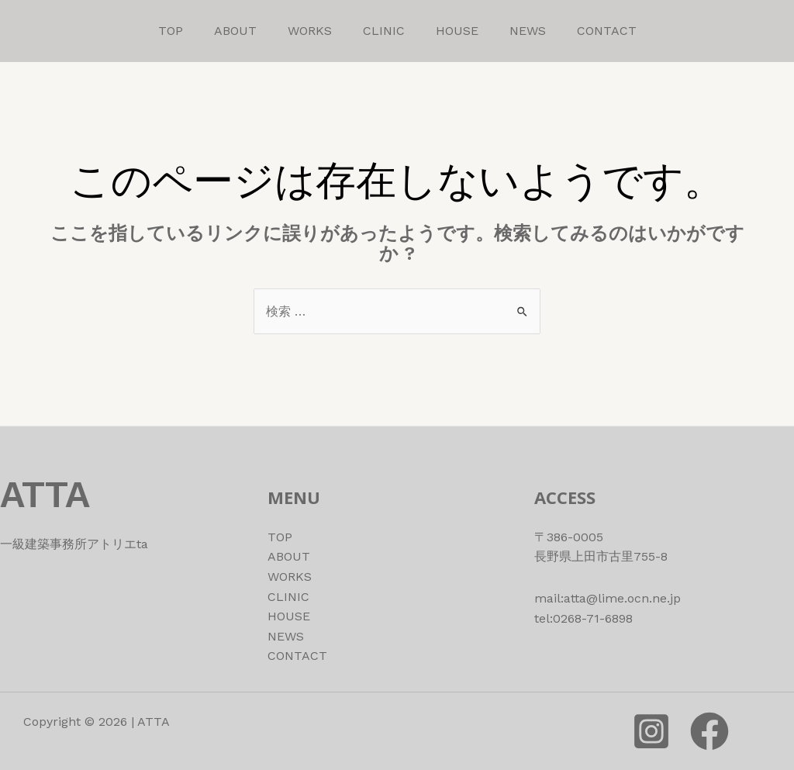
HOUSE (457, 30)
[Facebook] (709, 731)
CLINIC (384, 30)
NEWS (527, 30)
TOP (170, 30)
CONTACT (607, 30)
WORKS (310, 30)
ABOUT (235, 30)
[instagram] (651, 731)
